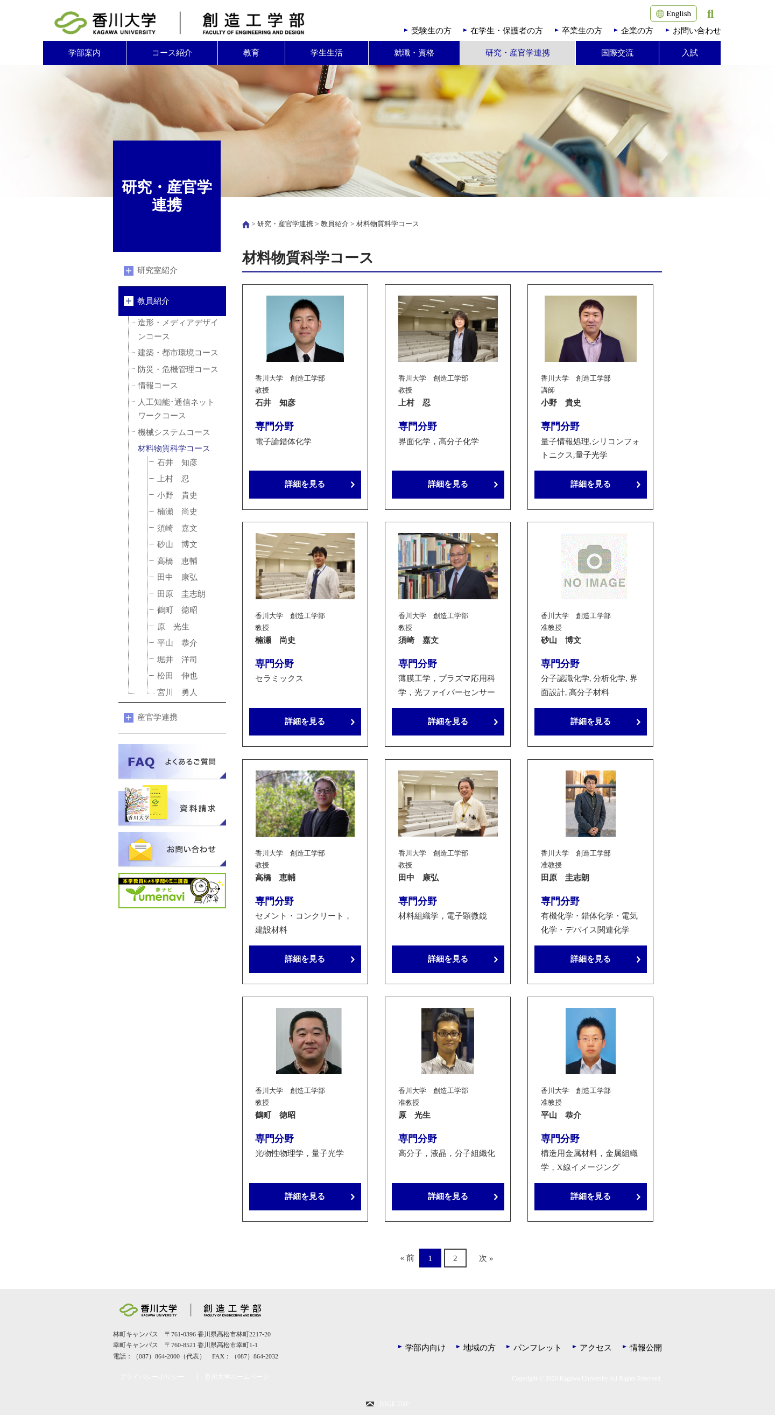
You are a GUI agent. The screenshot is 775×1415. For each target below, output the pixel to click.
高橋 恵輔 (177, 561)
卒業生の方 (582, 30)
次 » (486, 1257)
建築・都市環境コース (178, 352)
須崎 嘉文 (177, 528)
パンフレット (537, 1347)
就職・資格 (414, 52)
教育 (251, 52)
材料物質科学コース (174, 448)
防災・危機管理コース (178, 369)
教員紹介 (335, 224)
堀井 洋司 (177, 659)
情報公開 (646, 1347)
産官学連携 (157, 717)
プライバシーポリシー (151, 1377)
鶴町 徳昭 (177, 610)
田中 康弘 (177, 577)
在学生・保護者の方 (506, 30)
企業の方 (637, 30)
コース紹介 (172, 52)
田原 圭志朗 (181, 594)
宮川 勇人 (177, 692)
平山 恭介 (177, 643)
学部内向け (425, 1347)
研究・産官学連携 (517, 52)
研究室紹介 (157, 270)
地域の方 (479, 1347)
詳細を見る (305, 484)
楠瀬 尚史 (177, 511)
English (673, 13)
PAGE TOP (393, 1403)
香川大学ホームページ (237, 1377)
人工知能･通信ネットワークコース (176, 409)
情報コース (158, 385)
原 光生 (173, 626)
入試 (690, 52)
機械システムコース (174, 432)
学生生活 (327, 52)
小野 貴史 (177, 495)
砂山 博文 (177, 544)
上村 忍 (173, 478)
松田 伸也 (177, 675)
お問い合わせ (697, 30)
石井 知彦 (177, 462)
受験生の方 (431, 30)
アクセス (596, 1347)
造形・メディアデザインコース (178, 329)
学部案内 (84, 52)
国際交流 (617, 52)
